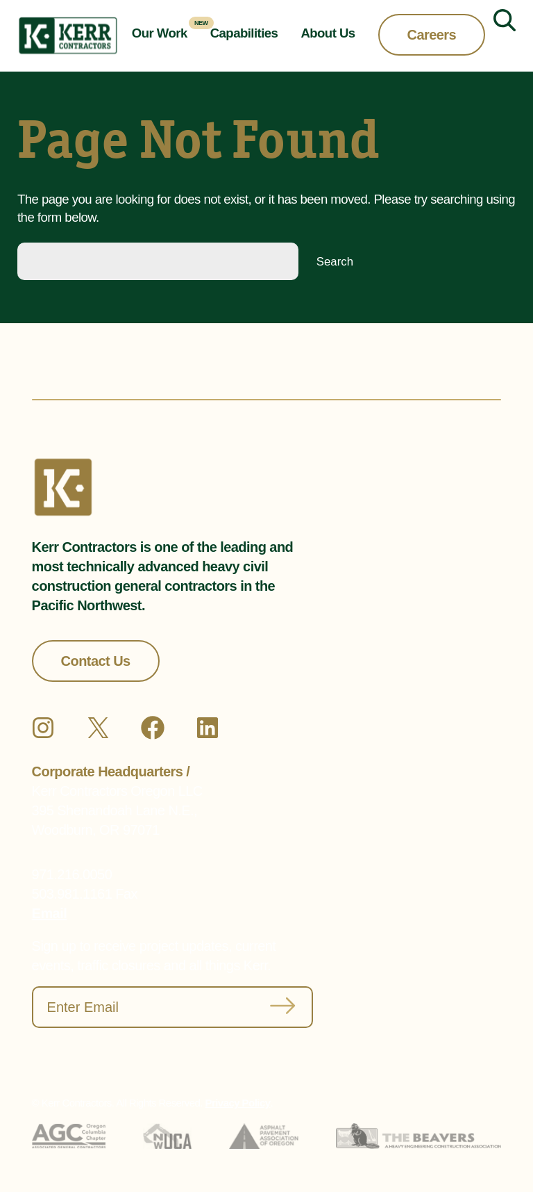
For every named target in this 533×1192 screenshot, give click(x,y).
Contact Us (95, 661)
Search (334, 261)
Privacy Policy (238, 1103)
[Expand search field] (499, 36)
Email (49, 913)
